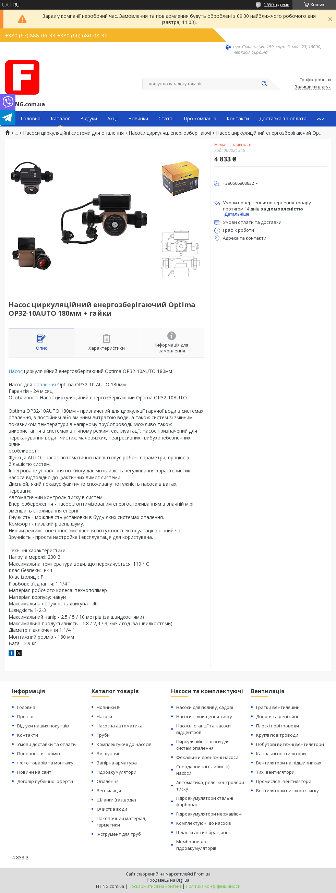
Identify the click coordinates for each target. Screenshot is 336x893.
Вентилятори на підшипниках (288, 763)
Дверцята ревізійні (277, 716)
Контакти (238, 118)
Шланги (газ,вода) (116, 800)
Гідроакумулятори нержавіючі (209, 814)
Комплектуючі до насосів (124, 744)
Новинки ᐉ (108, 707)
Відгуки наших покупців (43, 726)
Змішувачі (108, 753)
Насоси (104, 716)
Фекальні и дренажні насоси (207, 757)
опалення (45, 384)
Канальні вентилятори (281, 753)
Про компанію (200, 118)
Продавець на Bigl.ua (168, 880)
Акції (112, 118)
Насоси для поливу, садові (204, 707)
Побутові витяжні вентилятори (290, 744)
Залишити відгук (313, 87)
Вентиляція (109, 790)
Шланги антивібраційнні (203, 832)
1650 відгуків (276, 5)
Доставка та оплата (283, 118)
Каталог (60, 118)
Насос (16, 371)
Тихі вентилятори (275, 772)
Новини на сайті (34, 772)
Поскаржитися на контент (155, 886)
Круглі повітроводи (277, 735)
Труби (103, 735)
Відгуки (88, 118)
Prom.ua (202, 874)
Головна (30, 118)
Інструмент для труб (119, 834)
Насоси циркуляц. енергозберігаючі (170, 133)
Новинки (138, 118)
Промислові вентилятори (283, 781)
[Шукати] (264, 84)
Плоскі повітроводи (277, 726)
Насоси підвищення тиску (204, 716)
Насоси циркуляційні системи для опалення (73, 133)
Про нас (25, 716)
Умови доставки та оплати (46, 744)
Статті (165, 118)
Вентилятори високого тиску (287, 790)
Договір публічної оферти (45, 781)
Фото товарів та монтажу (45, 763)
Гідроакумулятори (116, 772)
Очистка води (112, 809)
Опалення (108, 781)
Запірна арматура (117, 763)
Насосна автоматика (120, 726)
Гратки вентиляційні (278, 707)
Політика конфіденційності (213, 886)
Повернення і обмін (38, 753)
